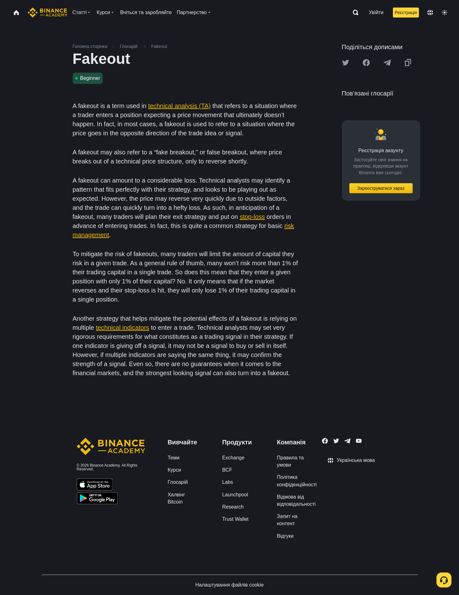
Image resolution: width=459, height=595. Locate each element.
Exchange (233, 457)
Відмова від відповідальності (296, 500)
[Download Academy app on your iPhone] (95, 485)
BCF (227, 470)
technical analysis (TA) (179, 105)
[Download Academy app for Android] (97, 499)
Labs (227, 482)
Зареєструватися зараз (380, 188)
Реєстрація (406, 12)
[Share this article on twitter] (345, 62)
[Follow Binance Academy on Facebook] (325, 441)
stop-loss (252, 216)
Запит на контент (287, 520)
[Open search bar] (353, 12)
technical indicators (122, 327)
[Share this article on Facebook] (366, 62)
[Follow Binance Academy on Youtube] (359, 441)
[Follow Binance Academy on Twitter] (336, 440)
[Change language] (430, 12)
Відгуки (285, 536)
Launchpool (235, 494)
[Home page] (47, 13)
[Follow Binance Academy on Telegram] (347, 441)
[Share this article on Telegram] (387, 62)
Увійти (376, 12)
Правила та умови (290, 461)
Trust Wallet (235, 519)
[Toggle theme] (444, 12)
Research (232, 507)
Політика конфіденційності (297, 480)
